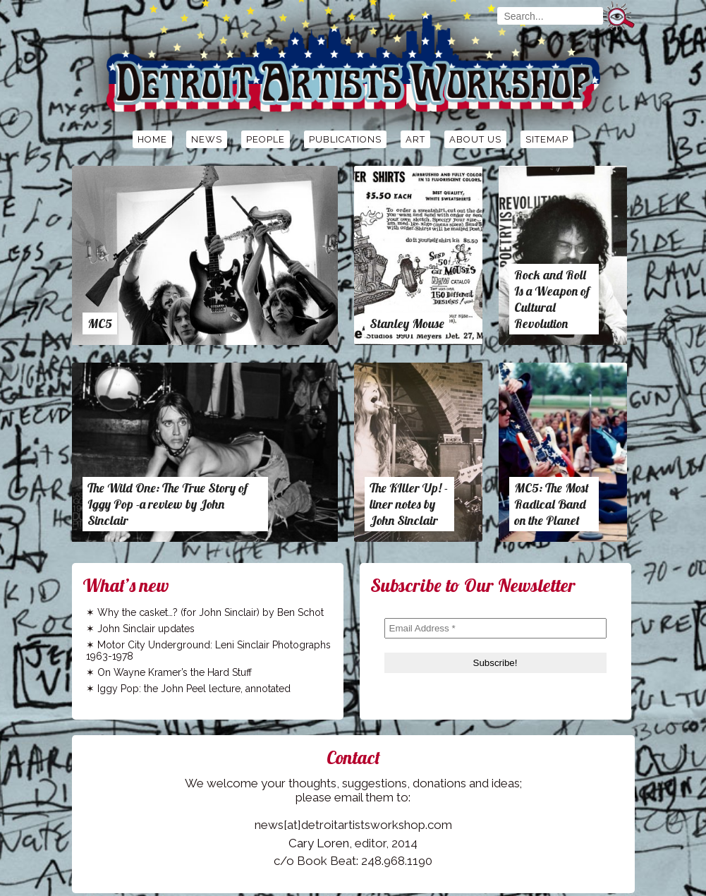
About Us (475, 139)
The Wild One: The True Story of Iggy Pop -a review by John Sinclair (167, 504)
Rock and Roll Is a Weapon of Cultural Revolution (552, 299)
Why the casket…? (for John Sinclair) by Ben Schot (210, 612)
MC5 (99, 323)
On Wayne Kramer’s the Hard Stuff (174, 672)
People (265, 139)
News (206, 139)
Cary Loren (318, 843)
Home (152, 139)
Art (415, 139)
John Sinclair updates (146, 628)
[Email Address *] (495, 628)
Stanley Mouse (407, 323)
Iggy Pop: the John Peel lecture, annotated (194, 688)
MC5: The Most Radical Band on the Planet (551, 504)
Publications (345, 139)
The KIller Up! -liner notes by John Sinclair (409, 504)
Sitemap (546, 139)
